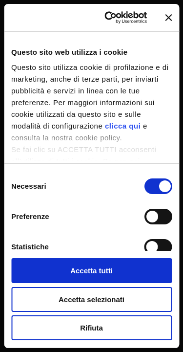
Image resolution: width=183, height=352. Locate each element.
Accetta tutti (91, 270)
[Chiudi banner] (168, 17)
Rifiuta (91, 328)
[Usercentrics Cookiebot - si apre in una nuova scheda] (109, 17)
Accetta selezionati (91, 299)
